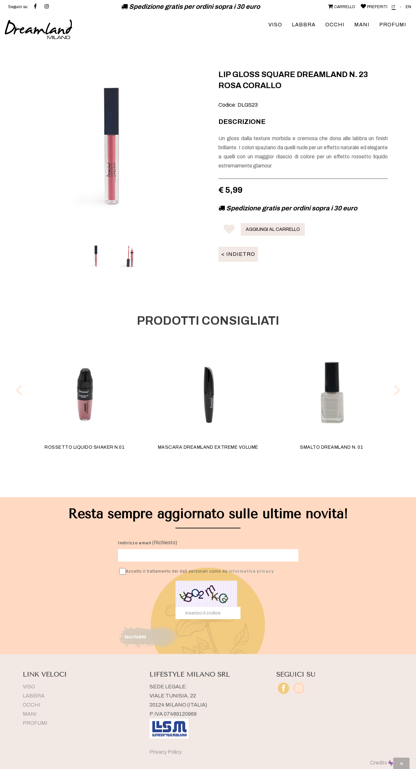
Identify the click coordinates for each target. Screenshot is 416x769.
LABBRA (304, 24)
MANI (362, 24)
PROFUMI (392, 24)
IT (394, 7)
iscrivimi (135, 637)
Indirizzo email (134, 543)
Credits (381, 762)
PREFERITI (373, 7)
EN (408, 7)
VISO (275, 24)
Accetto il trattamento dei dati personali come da (196, 571)
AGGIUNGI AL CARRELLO (273, 229)
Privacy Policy (166, 752)
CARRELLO (341, 7)
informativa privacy (251, 571)
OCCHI (334, 24)
